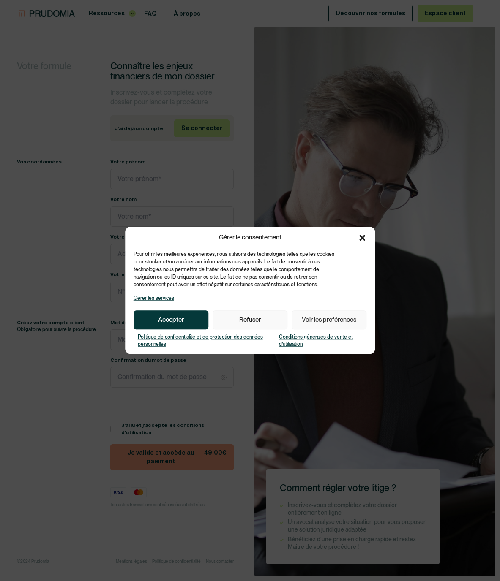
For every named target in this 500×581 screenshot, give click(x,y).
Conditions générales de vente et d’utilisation (316, 340)
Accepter (171, 320)
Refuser (250, 320)
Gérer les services (154, 298)
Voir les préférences (329, 320)
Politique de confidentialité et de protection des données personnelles (200, 340)
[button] (362, 237)
